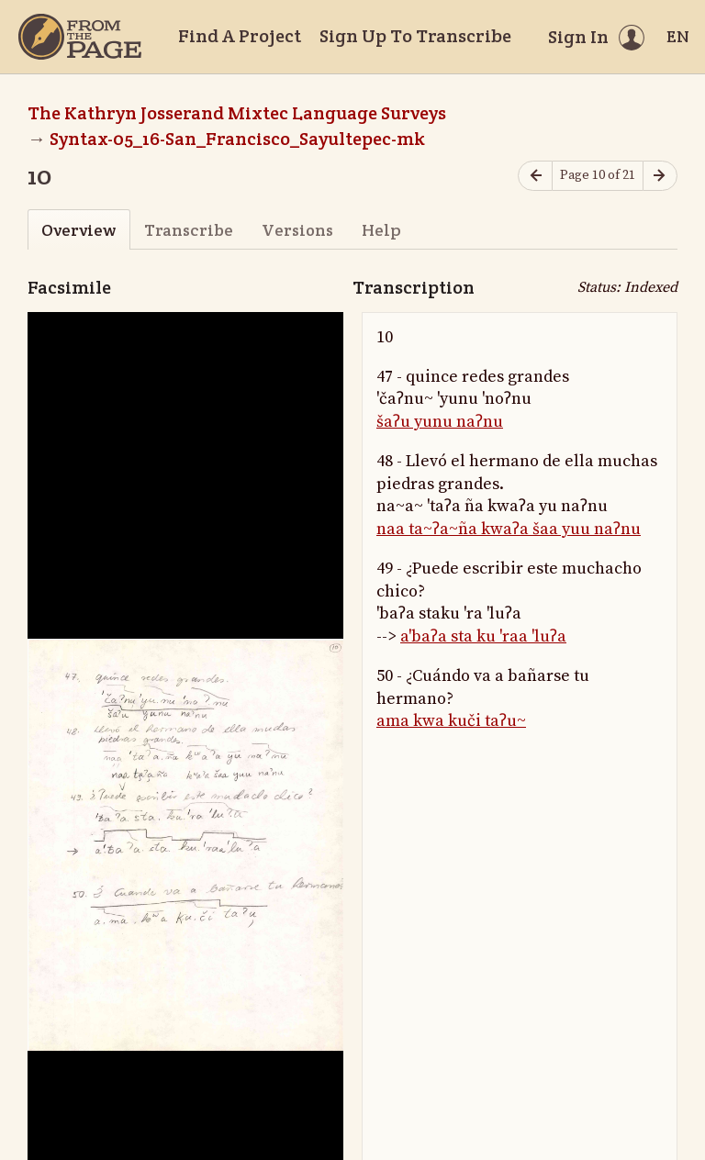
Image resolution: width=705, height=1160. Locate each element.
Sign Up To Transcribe (415, 36)
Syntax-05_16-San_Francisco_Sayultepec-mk (237, 139)
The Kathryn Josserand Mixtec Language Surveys (237, 113)
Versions (297, 229)
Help (381, 229)
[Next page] (660, 176)
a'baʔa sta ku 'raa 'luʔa (483, 636)
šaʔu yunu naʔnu (439, 421)
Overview (78, 229)
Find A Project (239, 36)
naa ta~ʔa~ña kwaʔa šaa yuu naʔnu (508, 529)
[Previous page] (535, 176)
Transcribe (188, 229)
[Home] (79, 37)
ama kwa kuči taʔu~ (451, 720)
